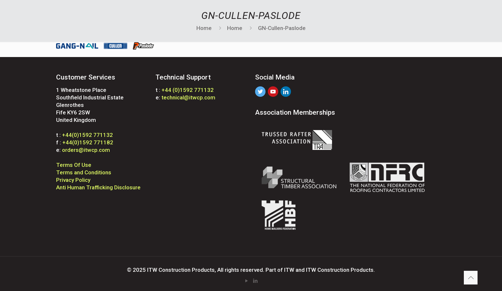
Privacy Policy (73, 180)
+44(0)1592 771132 (87, 135)
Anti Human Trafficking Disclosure (98, 187)
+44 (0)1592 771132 (187, 90)
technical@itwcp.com (188, 97)
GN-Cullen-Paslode (282, 28)
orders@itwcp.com (86, 150)
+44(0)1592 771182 (87, 142)
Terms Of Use (73, 165)
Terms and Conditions (83, 172)
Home (204, 28)
